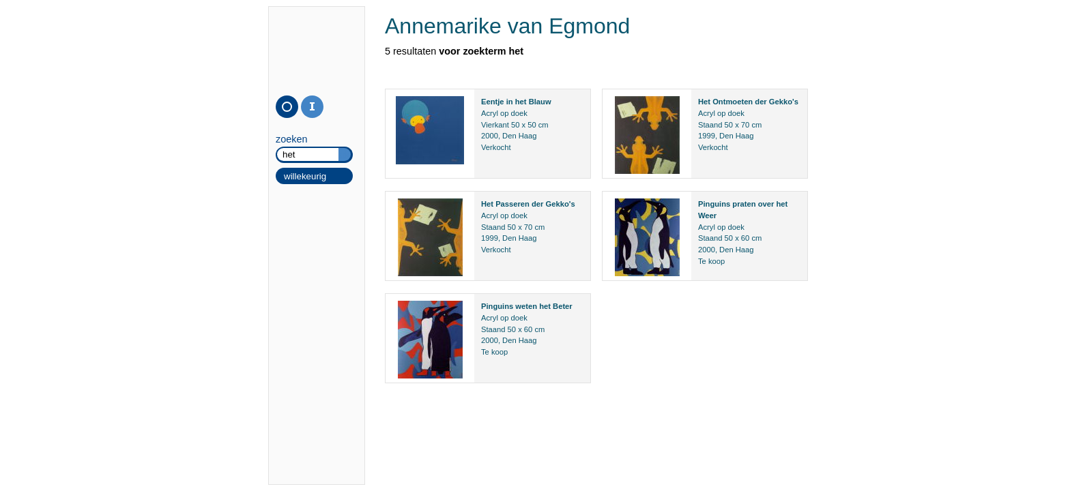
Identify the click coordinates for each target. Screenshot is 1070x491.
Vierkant (495, 125)
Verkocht (496, 147)
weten (526, 306)
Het (704, 102)
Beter (563, 306)
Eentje (492, 102)
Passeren (512, 204)
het (521, 102)
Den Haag (519, 136)
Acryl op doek (504, 113)
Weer (707, 215)
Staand (710, 125)
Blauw (540, 102)
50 (515, 125)
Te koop (711, 261)
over (766, 204)
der (760, 102)
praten (743, 204)
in (509, 102)
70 (745, 125)
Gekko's (783, 102)
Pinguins (714, 204)
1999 (706, 136)
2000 (489, 136)
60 (745, 238)
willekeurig (305, 176)
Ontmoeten (732, 102)
